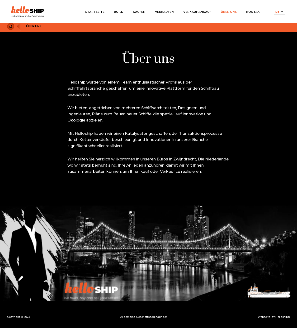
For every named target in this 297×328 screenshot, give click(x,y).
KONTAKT (254, 12)
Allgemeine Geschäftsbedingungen (144, 317)
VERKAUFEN (164, 12)
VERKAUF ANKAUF (197, 12)
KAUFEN (139, 12)
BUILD (118, 12)
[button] (279, 11)
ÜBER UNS (229, 12)
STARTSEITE (94, 12)
